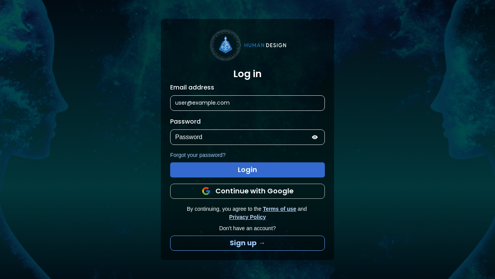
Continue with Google (247, 191)
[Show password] (315, 137)
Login (247, 169)
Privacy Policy (247, 217)
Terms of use (279, 209)
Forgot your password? (197, 155)
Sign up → (247, 243)
